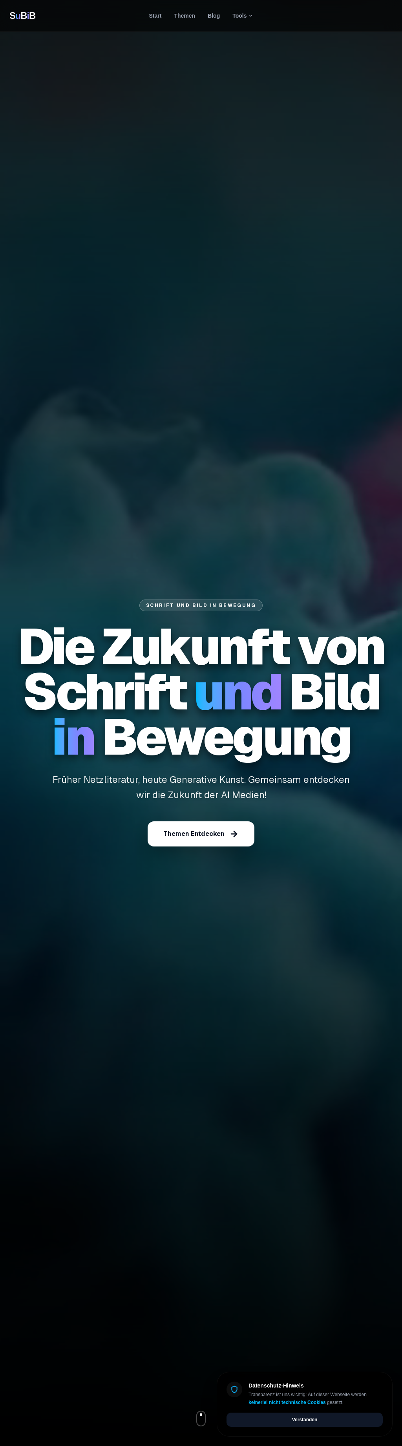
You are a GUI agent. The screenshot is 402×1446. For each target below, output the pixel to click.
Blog (214, 16)
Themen (184, 16)
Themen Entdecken (201, 834)
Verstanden (305, 1419)
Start (155, 16)
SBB (22, 15)
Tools (242, 16)
